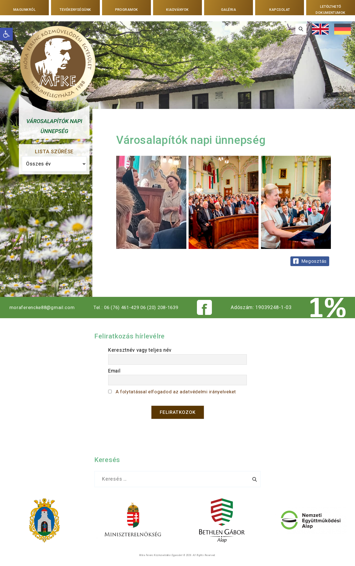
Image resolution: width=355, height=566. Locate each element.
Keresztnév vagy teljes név (140, 350)
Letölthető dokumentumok (330, 9)
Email (114, 371)
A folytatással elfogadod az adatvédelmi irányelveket (178, 391)
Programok (126, 9)
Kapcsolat (279, 9)
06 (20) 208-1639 (162, 307)
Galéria (228, 9)
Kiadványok (177, 9)
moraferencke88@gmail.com (42, 307)
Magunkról (24, 9)
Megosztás (314, 261)
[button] (6, 34)
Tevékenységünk (75, 9)
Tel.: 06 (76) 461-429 (116, 307)
